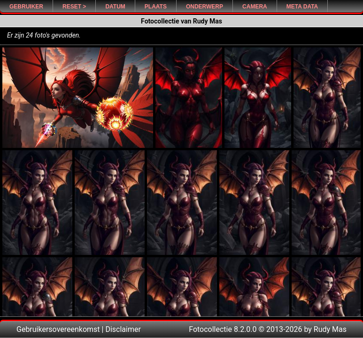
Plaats (156, 6)
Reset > (74, 6)
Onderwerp (204, 6)
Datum (115, 6)
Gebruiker (26, 6)
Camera (254, 6)
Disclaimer (122, 329)
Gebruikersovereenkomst (58, 329)
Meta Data (302, 6)
